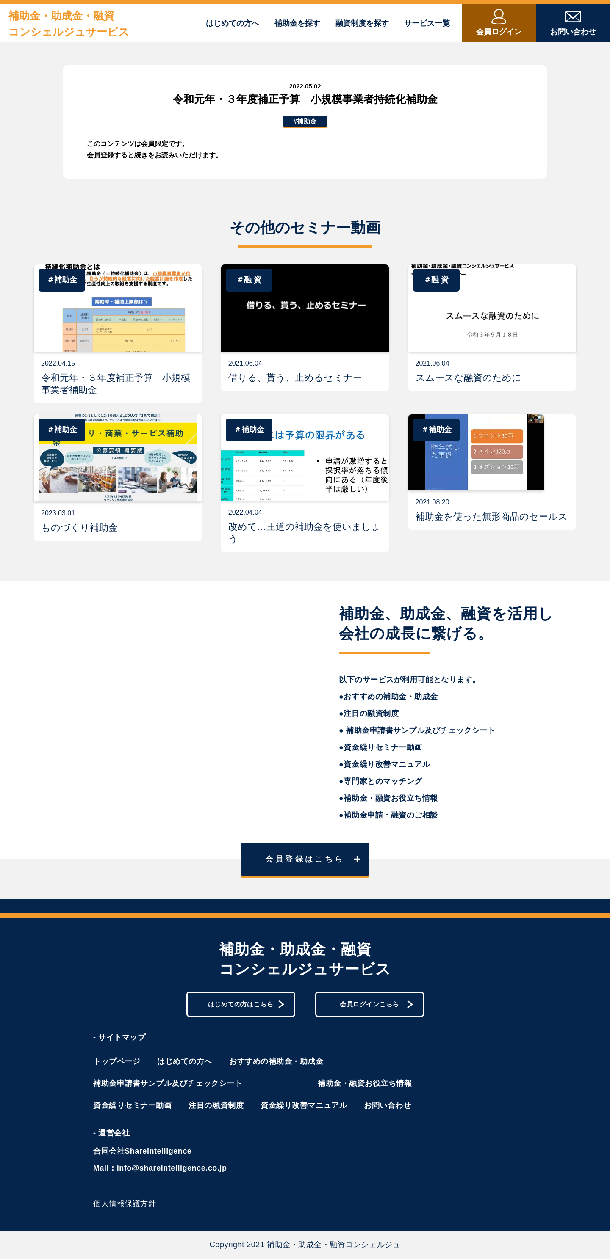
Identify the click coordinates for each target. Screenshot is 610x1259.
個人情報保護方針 (124, 1203)
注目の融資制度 (216, 1105)
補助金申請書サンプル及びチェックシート (167, 1083)
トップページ (116, 1061)
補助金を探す (297, 23)
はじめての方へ (232, 23)
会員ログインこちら (376, 1004)
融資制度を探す (362, 23)
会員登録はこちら (312, 859)
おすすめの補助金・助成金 (276, 1061)
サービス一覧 (427, 23)
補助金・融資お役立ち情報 (365, 1083)
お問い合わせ (387, 1105)
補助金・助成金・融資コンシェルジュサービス (68, 24)
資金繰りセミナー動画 (132, 1105)
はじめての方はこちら (246, 1004)
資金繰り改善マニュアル (304, 1105)
